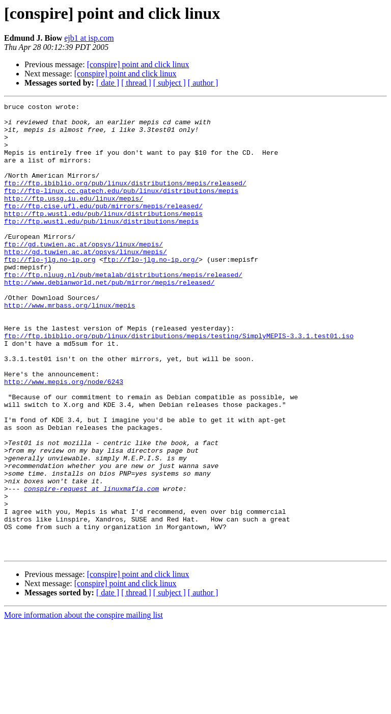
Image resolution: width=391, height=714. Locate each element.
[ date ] (107, 82)
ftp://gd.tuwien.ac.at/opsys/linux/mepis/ (83, 273)
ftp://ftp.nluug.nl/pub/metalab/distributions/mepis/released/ (123, 309)
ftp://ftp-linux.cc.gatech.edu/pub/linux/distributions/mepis (121, 208)
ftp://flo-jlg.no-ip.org (49, 291)
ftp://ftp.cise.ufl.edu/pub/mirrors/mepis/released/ (103, 227)
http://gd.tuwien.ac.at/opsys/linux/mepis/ (85, 282)
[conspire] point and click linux (138, 64)
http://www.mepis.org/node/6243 (63, 438)
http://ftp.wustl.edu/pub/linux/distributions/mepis (103, 236)
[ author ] (203, 82)
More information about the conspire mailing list (83, 705)
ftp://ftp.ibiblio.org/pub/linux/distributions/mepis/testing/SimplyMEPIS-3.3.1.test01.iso (178, 383)
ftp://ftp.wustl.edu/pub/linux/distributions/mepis (101, 245)
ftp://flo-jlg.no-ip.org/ (151, 291)
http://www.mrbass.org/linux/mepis (69, 346)
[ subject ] (169, 82)
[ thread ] (136, 82)
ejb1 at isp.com (89, 38)
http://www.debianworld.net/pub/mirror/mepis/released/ (109, 318)
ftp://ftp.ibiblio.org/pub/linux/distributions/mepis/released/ (125, 199)
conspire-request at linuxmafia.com (91, 566)
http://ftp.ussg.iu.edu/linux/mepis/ (73, 218)
